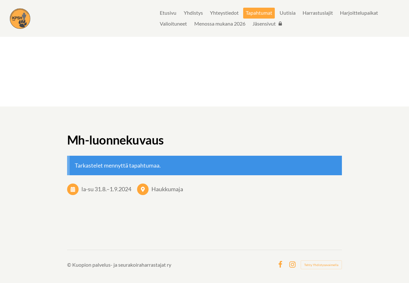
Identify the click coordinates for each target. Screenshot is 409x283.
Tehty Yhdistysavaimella (321, 265)
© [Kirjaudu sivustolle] (69, 265)
